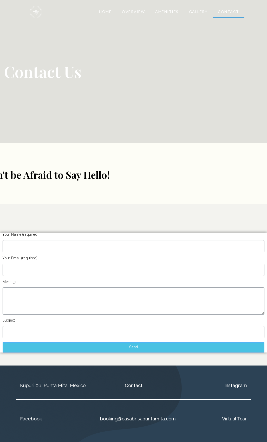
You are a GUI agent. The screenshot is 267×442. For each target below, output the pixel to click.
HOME (105, 11)
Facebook (31, 418)
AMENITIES (167, 11)
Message (10, 282)
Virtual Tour (234, 418)
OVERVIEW (133, 11)
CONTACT (228, 11)
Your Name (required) (20, 235)
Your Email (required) (20, 258)
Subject (9, 320)
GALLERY (198, 11)
